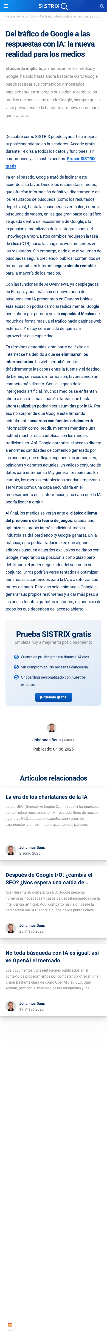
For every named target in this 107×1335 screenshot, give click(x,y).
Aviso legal (53, 1163)
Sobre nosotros (53, 1134)
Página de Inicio (17, 16)
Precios (53, 1187)
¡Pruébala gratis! (53, 697)
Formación (53, 1148)
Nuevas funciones (53, 1292)
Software (53, 1178)
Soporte (53, 1276)
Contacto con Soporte (53, 1307)
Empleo (53, 1141)
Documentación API (53, 1300)
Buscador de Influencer (53, 1209)
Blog (34, 16)
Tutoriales (53, 1262)
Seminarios (53, 1239)
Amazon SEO (53, 1201)
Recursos (53, 1223)
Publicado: (42, 749)
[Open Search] (102, 6)
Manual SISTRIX (53, 1285)
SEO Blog (53, 1247)
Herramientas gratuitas (53, 1254)
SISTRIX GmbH (53, 1125)
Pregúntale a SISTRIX (53, 1232)
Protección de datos (54, 1156)
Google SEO (53, 1194)
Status (53, 1314)
